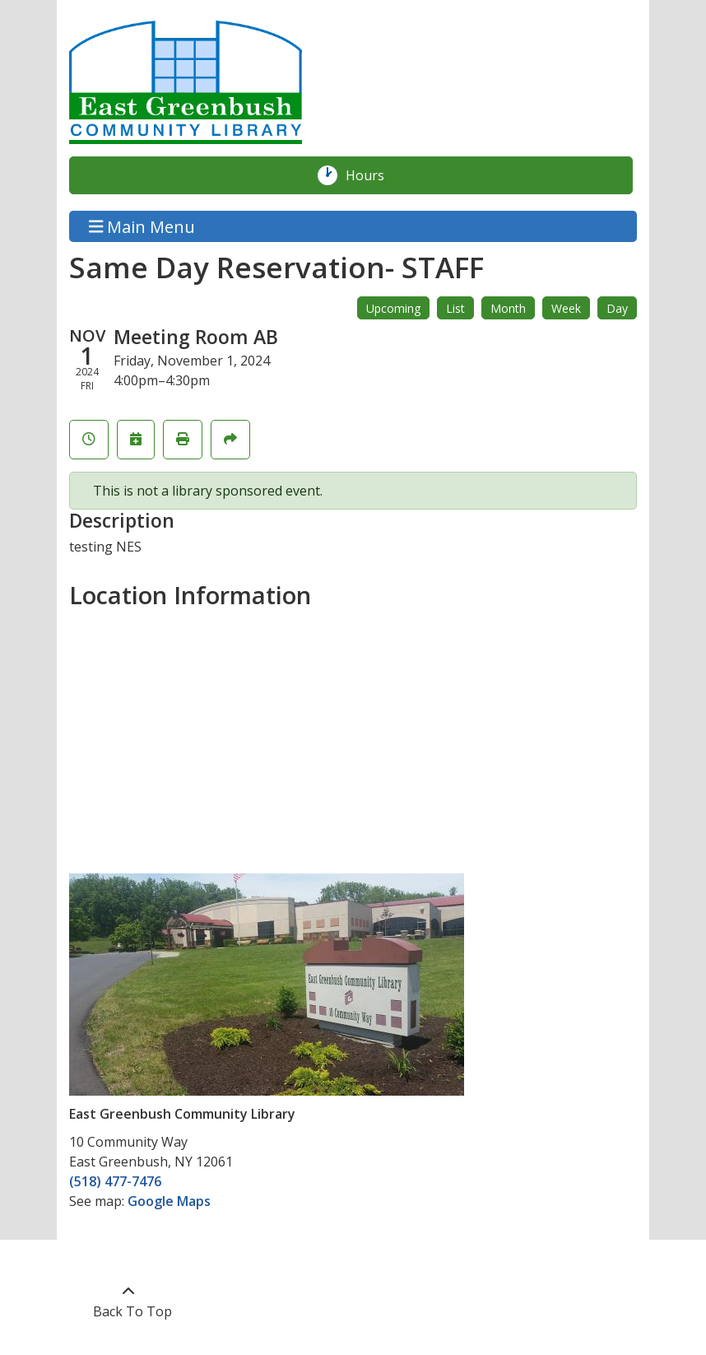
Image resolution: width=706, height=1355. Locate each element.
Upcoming (393, 308)
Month (508, 308)
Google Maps (169, 1201)
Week (566, 308)
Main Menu (142, 226)
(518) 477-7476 (115, 1181)
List (455, 308)
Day (617, 308)
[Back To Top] (128, 1301)
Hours (374, 175)
